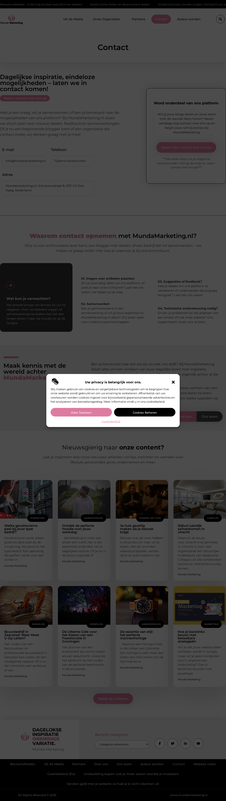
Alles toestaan (81, 412)
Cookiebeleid (111, 421)
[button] (173, 382)
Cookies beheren (145, 412)
